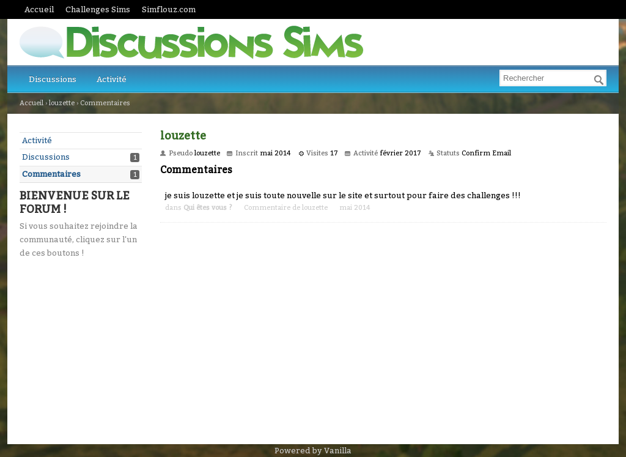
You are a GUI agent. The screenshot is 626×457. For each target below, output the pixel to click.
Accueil (39, 9)
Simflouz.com (169, 9)
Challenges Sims (97, 9)
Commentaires (51, 174)
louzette (315, 208)
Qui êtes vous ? (207, 208)
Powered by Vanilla (313, 450)
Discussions (52, 79)
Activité (112, 79)
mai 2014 (354, 208)
